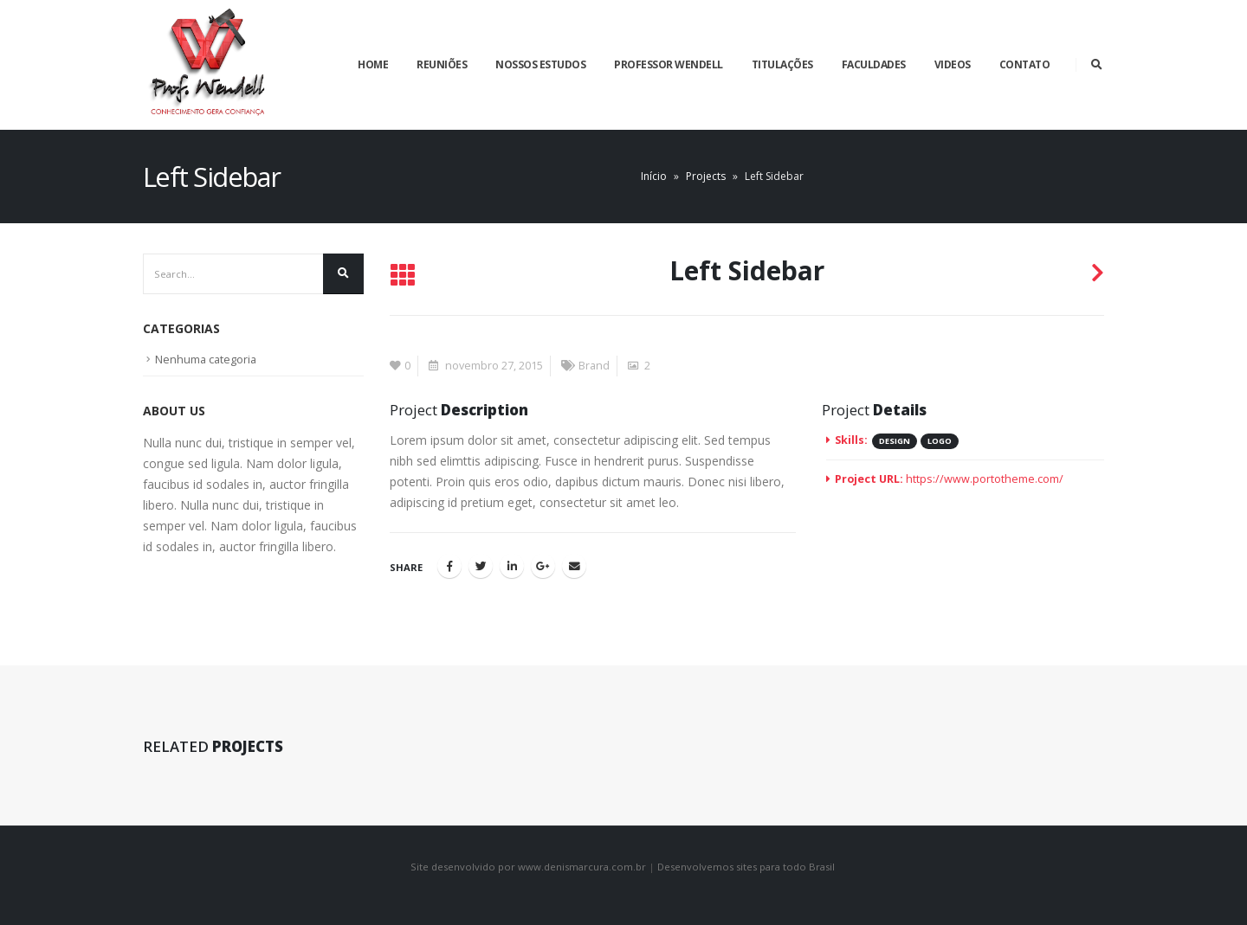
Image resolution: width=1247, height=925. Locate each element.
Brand (594, 365)
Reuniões (442, 64)
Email (574, 566)
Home (373, 64)
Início (654, 176)
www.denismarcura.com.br (583, 866)
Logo (939, 440)
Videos (952, 64)
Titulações (782, 64)
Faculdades (874, 64)
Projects (706, 176)
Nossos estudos (540, 64)
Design (894, 440)
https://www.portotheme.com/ (984, 479)
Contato (1024, 64)
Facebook (449, 566)
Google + (543, 566)
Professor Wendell (668, 64)
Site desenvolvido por (462, 866)
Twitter (480, 566)
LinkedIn (512, 566)
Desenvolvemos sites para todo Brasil (747, 866)
